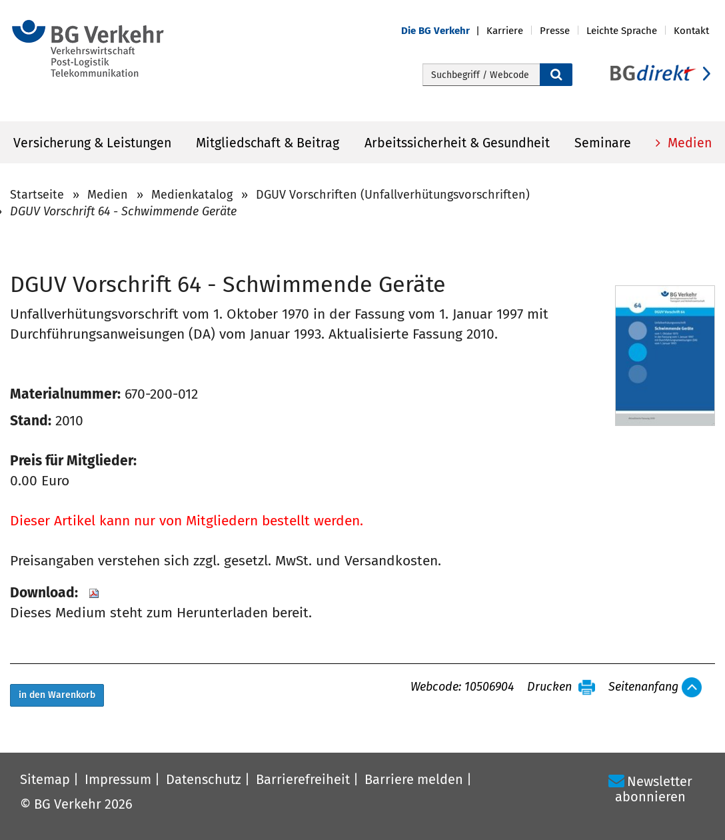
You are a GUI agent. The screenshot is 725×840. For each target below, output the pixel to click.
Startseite (37, 194)
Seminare (602, 143)
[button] (443, 31)
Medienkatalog (192, 194)
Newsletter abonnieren (653, 789)
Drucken (549, 687)
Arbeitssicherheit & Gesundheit (457, 143)
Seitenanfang (643, 687)
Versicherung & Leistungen (92, 143)
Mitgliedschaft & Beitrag (267, 143)
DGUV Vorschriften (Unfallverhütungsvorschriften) (393, 194)
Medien (688, 143)
